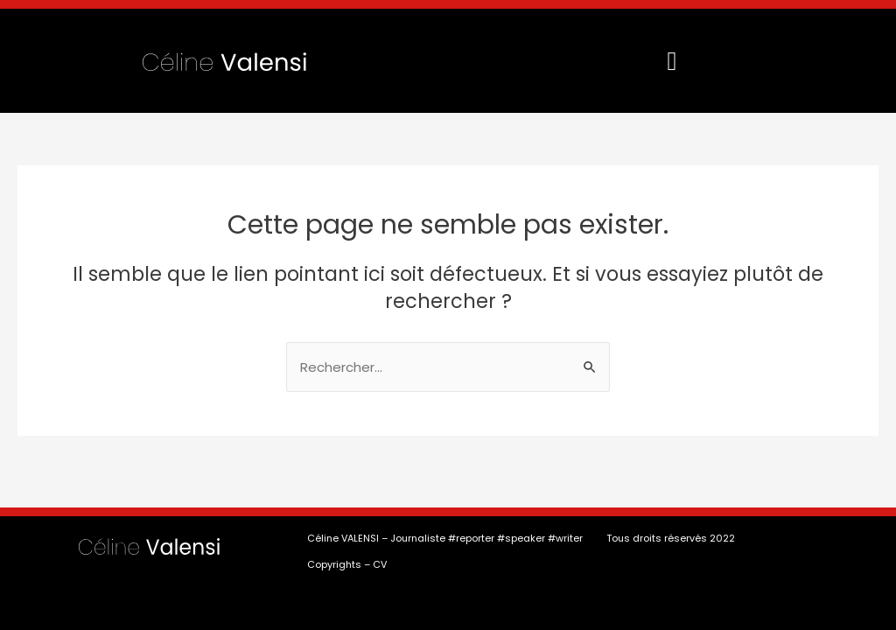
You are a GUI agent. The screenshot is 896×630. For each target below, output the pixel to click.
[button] (672, 60)
